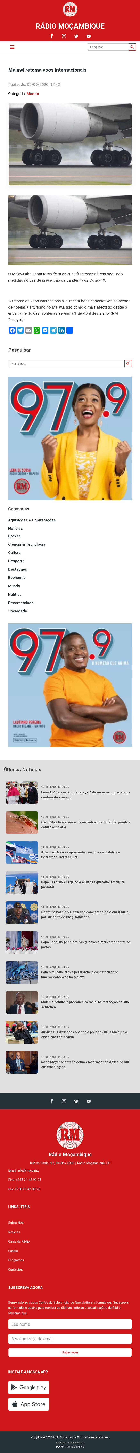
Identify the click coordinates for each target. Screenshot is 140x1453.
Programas (16, 1260)
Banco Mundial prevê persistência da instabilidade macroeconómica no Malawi (79, 974)
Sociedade (17, 611)
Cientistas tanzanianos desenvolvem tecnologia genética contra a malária (86, 824)
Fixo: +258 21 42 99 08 (24, 1180)
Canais (13, 1251)
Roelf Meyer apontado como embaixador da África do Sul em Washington (85, 1064)
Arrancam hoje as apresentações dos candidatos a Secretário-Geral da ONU (80, 854)
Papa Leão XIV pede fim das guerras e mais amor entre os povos (86, 944)
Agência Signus (74, 1446)
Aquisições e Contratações (32, 520)
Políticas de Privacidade (70, 1442)
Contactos (15, 1270)
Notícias (15, 528)
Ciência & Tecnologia (26, 544)
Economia (16, 577)
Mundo (33, 93)
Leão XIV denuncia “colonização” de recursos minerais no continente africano (85, 794)
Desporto (16, 561)
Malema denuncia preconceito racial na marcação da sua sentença (85, 1004)
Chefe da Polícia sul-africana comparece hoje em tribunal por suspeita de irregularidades (85, 914)
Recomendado (21, 602)
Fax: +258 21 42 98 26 (24, 1189)
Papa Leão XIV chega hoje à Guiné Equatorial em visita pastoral (83, 884)
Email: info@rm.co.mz (23, 1170)
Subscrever (70, 1352)
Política (15, 594)
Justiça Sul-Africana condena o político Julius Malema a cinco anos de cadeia (84, 1034)
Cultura (14, 552)
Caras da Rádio (19, 1241)
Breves (14, 536)
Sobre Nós (16, 1223)
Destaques (17, 569)
